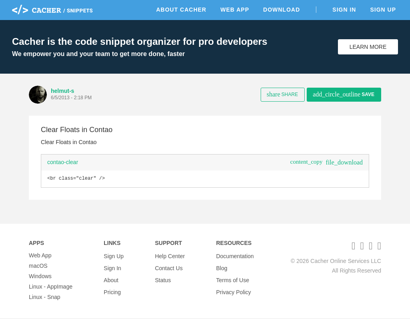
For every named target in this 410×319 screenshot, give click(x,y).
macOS (38, 266)
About (111, 277)
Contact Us (169, 266)
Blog (221, 266)
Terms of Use (232, 277)
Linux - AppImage (50, 287)
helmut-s (62, 91)
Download (281, 9)
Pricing (112, 287)
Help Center (170, 256)
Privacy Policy (233, 287)
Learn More (368, 47)
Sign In (344, 9)
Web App (234, 9)
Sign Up (383, 9)
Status (163, 277)
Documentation (235, 256)
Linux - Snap (44, 298)
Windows (40, 277)
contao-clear (62, 162)
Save (343, 94)
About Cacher (181, 9)
